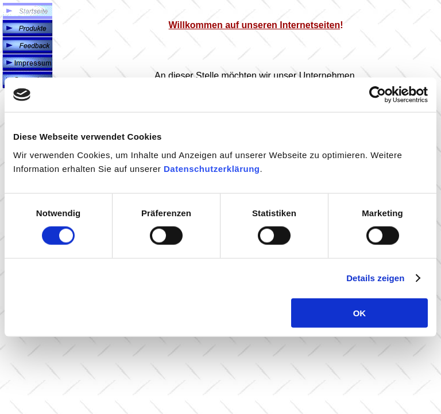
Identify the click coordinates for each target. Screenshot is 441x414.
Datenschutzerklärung (212, 168)
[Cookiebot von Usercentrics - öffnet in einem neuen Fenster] (377, 94)
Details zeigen (375, 278)
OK (359, 312)
